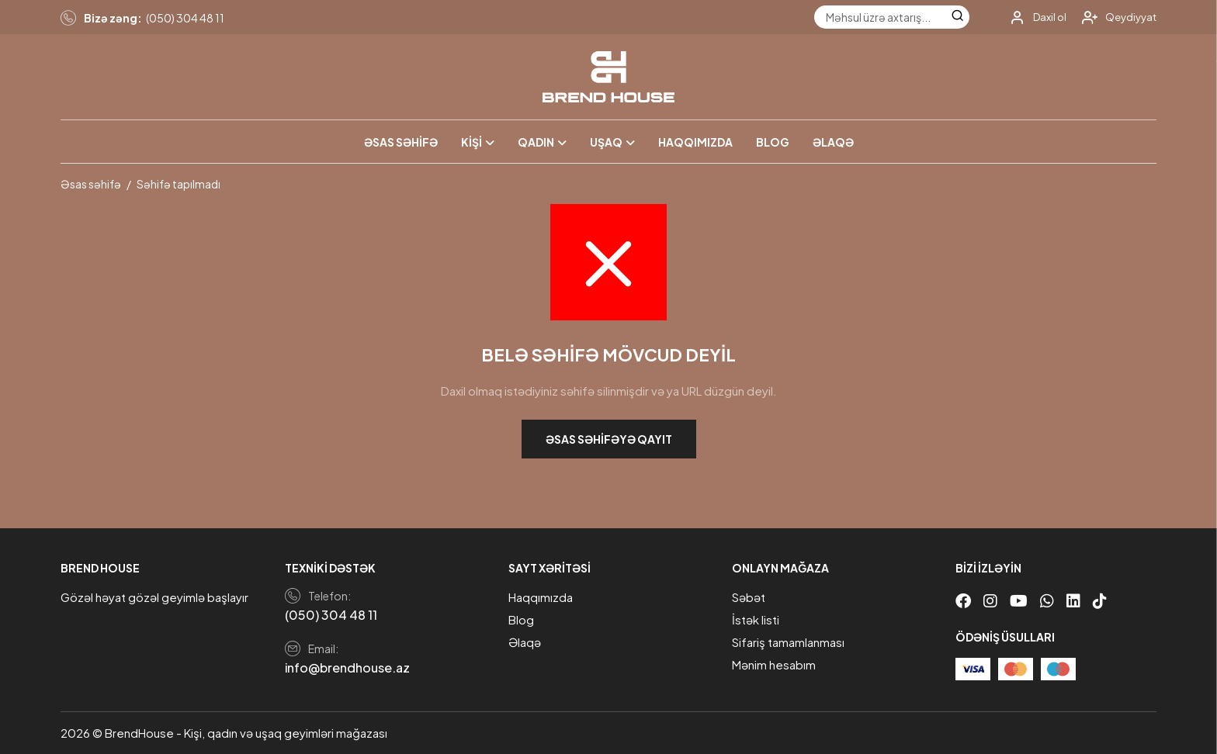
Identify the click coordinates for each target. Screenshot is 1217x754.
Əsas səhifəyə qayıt (609, 439)
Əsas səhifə (401, 142)
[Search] (957, 17)
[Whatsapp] (1047, 600)
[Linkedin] (1073, 600)
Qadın (536, 142)
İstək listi (755, 619)
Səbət (748, 597)
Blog (772, 142)
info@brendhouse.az (347, 667)
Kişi (471, 142)
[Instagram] (990, 600)
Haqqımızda (695, 142)
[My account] (1032, 17)
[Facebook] (963, 600)
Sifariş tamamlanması (788, 642)
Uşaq (606, 142)
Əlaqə (833, 142)
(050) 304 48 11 (185, 18)
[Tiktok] (1100, 600)
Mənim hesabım (774, 664)
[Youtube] (1019, 600)
